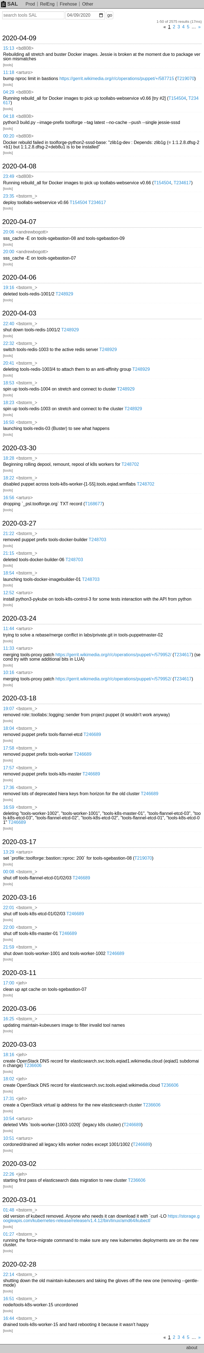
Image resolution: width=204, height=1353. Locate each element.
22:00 (8, 927)
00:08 (8, 871)
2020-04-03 (19, 313)
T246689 (92, 734)
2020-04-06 (19, 277)
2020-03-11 (19, 973)
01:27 (8, 1234)
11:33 (8, 648)
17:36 (8, 787)
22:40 (8, 323)
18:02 (8, 1078)
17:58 (8, 748)
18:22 (8, 478)
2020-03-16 (19, 897)
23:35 (8, 196)
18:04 (8, 728)
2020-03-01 (19, 1200)
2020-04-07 (19, 222)
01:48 (8, 1210)
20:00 (8, 251)
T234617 (182, 182)
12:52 (8, 592)
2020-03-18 (19, 698)
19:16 (8, 287)
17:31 (8, 1098)
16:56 (8, 497)
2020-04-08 (19, 166)
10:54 (8, 1118)
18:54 (8, 573)
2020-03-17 (19, 842)
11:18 (8, 72)
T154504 (177, 98)
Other (87, 4)
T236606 (33, 1065)
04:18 (8, 116)
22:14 (8, 1274)
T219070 (185, 78)
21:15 (8, 553)
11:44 (8, 628)
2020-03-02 (19, 1164)
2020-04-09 (19, 38)
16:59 (8, 807)
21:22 (8, 533)
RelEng (47, 4)
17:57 (8, 767)
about (191, 1347)
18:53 (8, 382)
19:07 (8, 708)
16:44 (8, 1318)
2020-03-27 (19, 523)
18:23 (8, 402)
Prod (30, 4)
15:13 (8, 48)
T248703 (97, 539)
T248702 (130, 464)
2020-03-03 (19, 1044)
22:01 (8, 907)
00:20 (8, 136)
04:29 (8, 92)
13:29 (8, 852)
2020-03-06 (19, 1008)
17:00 (8, 983)
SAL (9, 4)
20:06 (8, 232)
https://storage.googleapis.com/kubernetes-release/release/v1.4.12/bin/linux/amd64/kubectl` (101, 1218)
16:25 (8, 1018)
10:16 (8, 672)
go (109, 15)
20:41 (8, 363)
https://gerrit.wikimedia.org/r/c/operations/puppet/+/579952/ (114, 654)
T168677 (93, 503)
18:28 (8, 458)
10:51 (8, 1138)
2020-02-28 (19, 1264)
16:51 (8, 1298)
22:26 (8, 1174)
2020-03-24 (19, 618)
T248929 (64, 294)
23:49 (8, 176)
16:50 (8, 422)
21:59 (8, 947)
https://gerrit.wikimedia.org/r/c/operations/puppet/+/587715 (116, 78)
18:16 (8, 1054)
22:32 (8, 343)
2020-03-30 (19, 448)
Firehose (68, 4)
